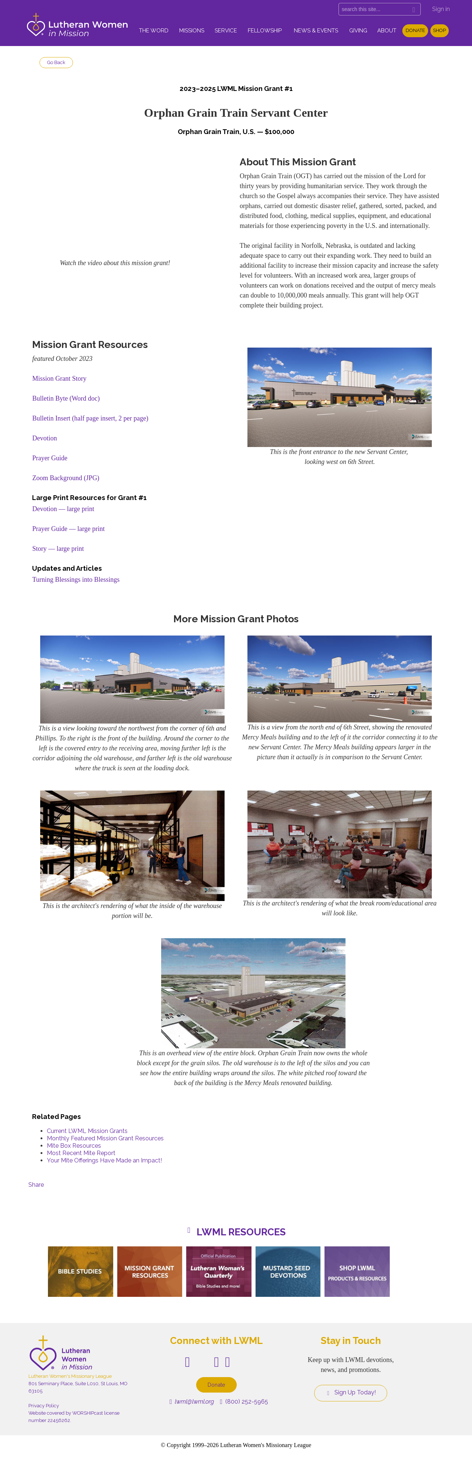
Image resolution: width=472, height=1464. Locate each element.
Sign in (441, 9)
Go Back (56, 62)
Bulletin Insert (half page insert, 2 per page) (90, 418)
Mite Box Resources (74, 1145)
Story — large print (58, 548)
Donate (415, 30)
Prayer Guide (49, 458)
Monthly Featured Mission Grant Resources (105, 1138)
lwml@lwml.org (192, 1401)
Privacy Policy (43, 1405)
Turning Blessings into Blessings (75, 579)
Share (36, 1184)
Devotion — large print (63, 509)
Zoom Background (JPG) (65, 478)
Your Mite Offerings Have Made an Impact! (104, 1160)
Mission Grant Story (59, 378)
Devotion (44, 438)
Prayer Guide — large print (68, 528)
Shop (439, 30)
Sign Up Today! (351, 1392)
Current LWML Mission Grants (87, 1130)
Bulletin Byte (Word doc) (66, 398)
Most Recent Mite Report (81, 1153)
